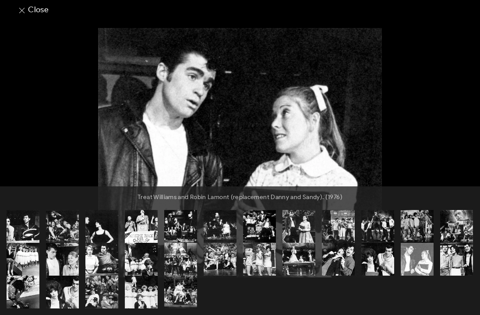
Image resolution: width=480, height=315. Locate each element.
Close (33, 9)
